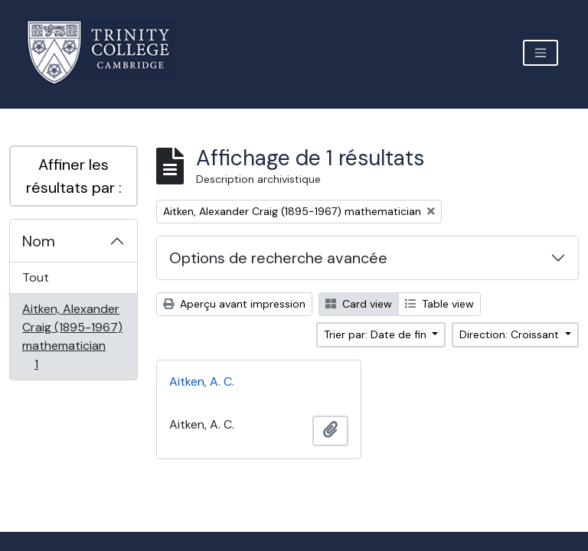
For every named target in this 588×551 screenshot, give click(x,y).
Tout (35, 277)
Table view (439, 304)
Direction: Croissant (510, 334)
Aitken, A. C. (201, 381)
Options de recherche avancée (278, 258)
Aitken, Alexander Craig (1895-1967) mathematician (71, 336)
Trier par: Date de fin (377, 334)
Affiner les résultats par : (74, 176)
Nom (38, 241)
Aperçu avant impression (234, 304)
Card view (358, 304)
